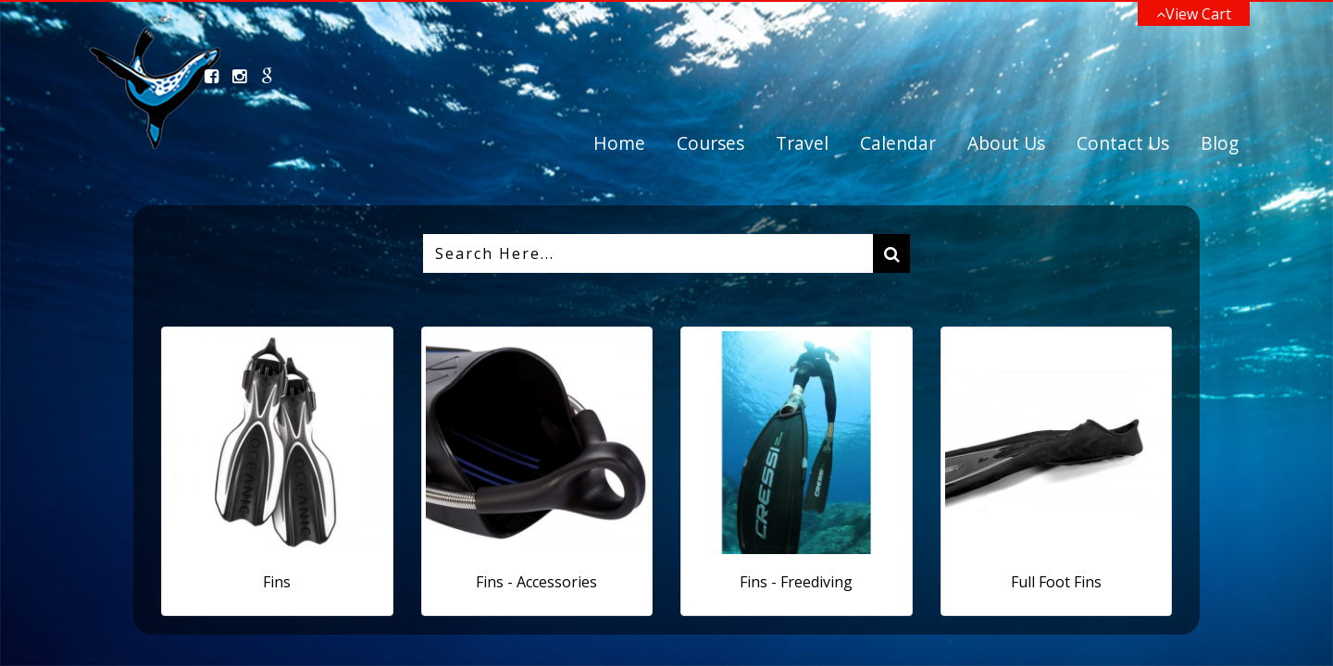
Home (619, 142)
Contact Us (1123, 142)
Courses (710, 142)
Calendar (898, 142)
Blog (1220, 142)
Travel (802, 142)
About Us (1006, 142)
